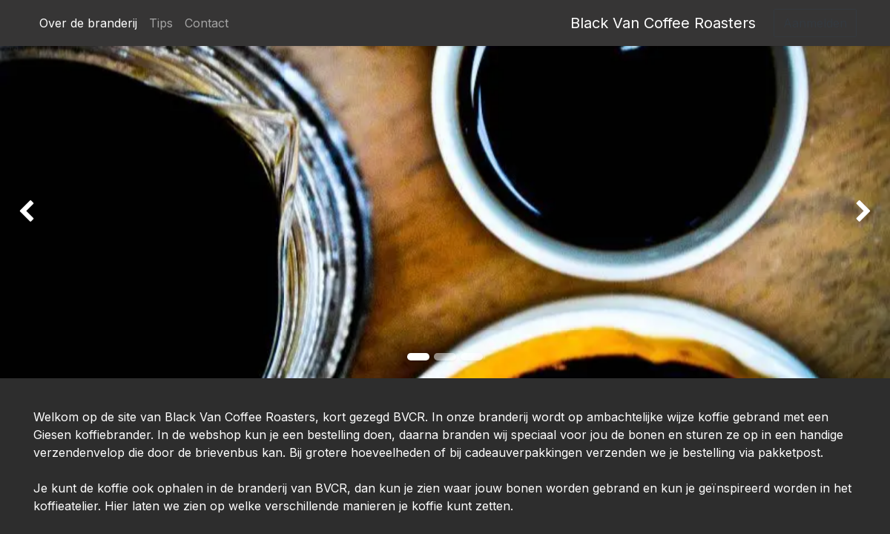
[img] (35, 212)
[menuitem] (88, 23)
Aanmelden (815, 23)
